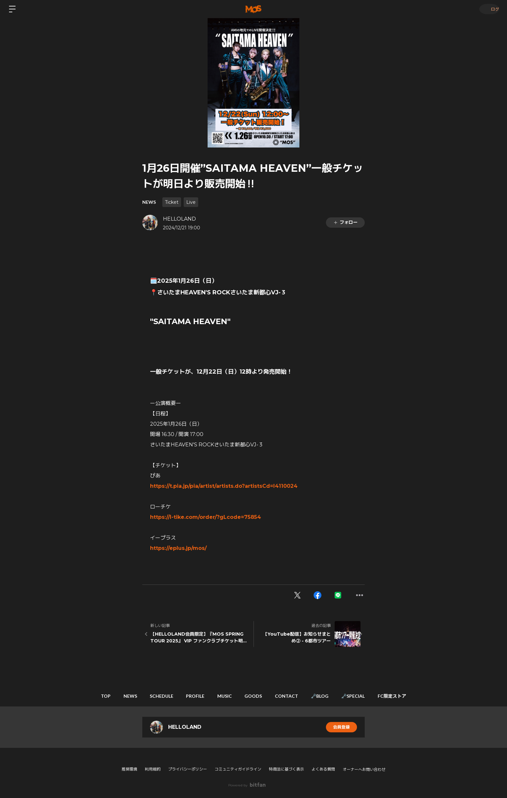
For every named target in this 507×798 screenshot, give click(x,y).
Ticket (171, 202)
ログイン (487, 9)
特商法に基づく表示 (286, 769)
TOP (90, 696)
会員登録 (341, 727)
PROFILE (190, 696)
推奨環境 (129, 769)
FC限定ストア (407, 696)
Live (191, 202)
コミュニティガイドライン (238, 769)
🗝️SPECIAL (365, 696)
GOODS (255, 696)
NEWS (149, 202)
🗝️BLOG (328, 696)
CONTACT (291, 696)
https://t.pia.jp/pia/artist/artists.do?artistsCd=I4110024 (223, 486)
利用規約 (152, 769)
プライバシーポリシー (187, 769)
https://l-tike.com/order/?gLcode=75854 (205, 517)
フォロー (345, 222)
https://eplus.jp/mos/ (178, 548)
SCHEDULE (153, 696)
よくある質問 (323, 769)
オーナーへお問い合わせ (364, 769)
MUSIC (223, 696)
